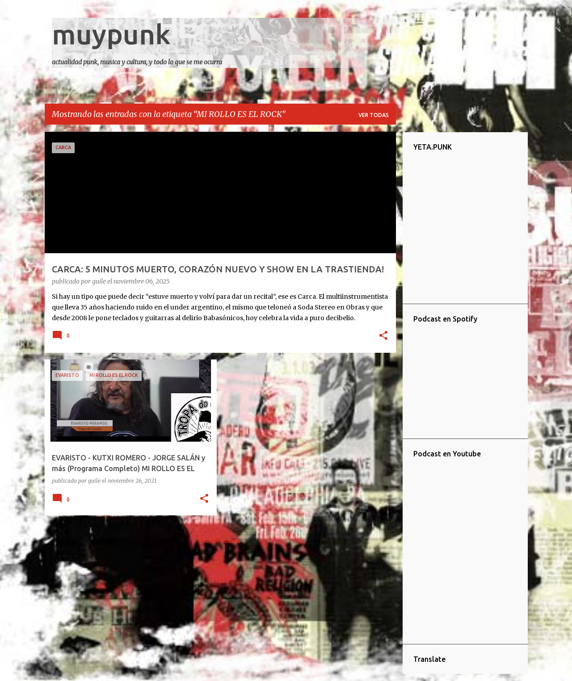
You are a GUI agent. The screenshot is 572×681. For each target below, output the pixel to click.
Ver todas (373, 115)
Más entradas (220, 541)
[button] (383, 336)
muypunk (111, 34)
